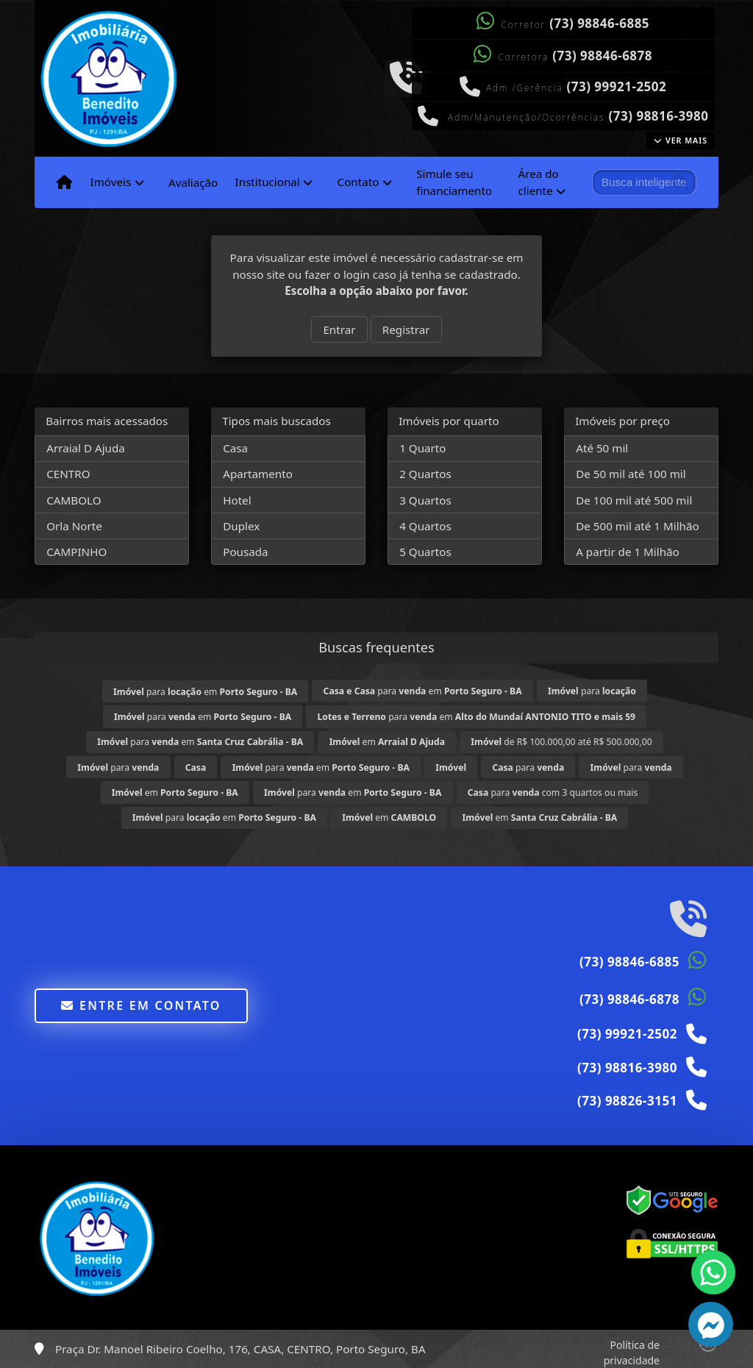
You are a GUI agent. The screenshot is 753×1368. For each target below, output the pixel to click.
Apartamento (258, 473)
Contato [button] (358, 181)
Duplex (241, 526)
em (387, 741)
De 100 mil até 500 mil (634, 500)
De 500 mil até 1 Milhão (637, 526)
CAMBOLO (73, 500)
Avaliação (193, 182)
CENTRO (68, 473)
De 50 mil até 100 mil (630, 473)
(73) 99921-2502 (616, 86)
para (592, 691)
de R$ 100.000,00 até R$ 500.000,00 (561, 741)
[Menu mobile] (64, 182)
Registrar (406, 329)
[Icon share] (406, 76)
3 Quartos (425, 500)
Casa (235, 448)
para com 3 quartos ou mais (553, 792)
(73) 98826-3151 (627, 1100)
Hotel (237, 500)
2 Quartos (425, 473)
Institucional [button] (267, 181)
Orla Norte (74, 526)
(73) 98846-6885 (599, 23)
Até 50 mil (602, 448)
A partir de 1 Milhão (627, 551)
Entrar (339, 329)
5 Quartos (425, 551)
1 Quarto (422, 448)
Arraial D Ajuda (85, 448)
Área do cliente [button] (538, 182)
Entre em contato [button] (141, 1005)
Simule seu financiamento (454, 182)
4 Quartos (425, 526)
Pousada (245, 551)
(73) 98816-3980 (659, 115)
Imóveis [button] (110, 181)
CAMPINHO (76, 551)
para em (205, 691)
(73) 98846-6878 (602, 55)
